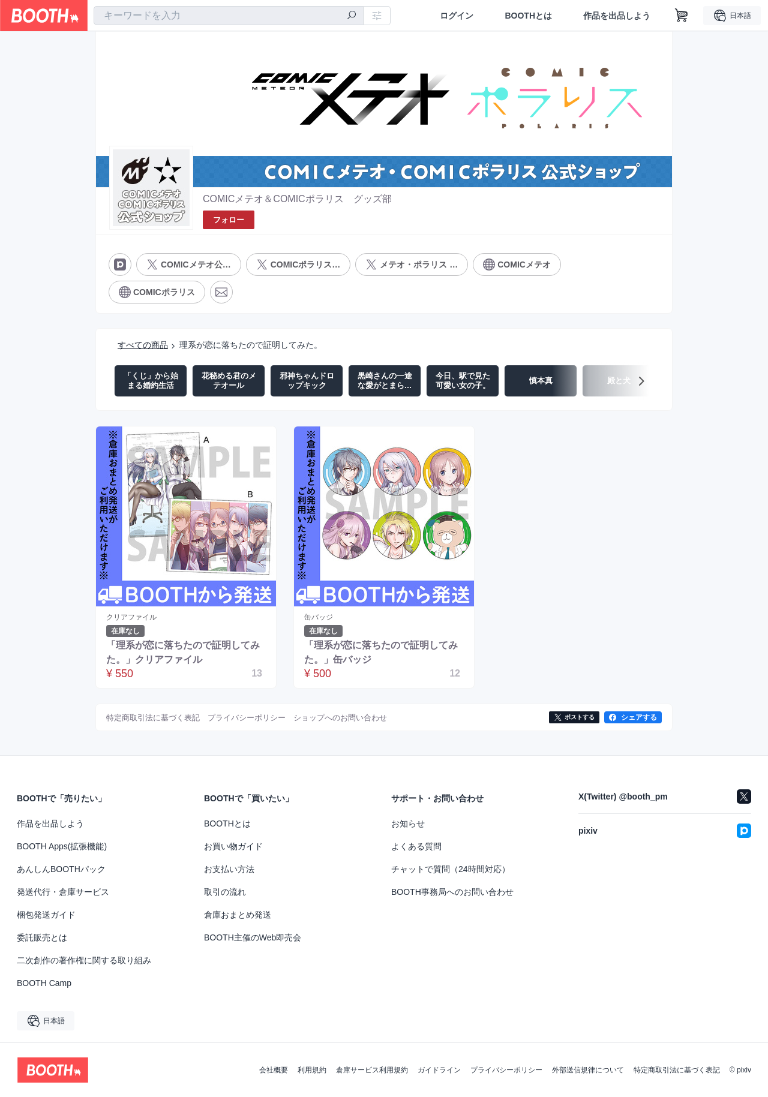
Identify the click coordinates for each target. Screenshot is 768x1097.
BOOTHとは (528, 15)
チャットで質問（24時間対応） (450, 869)
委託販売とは (42, 937)
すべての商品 (143, 345)
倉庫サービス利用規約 (372, 1070)
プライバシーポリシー (506, 1070)
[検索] (351, 16)
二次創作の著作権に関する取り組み (84, 960)
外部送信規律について (588, 1070)
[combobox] (229, 15)
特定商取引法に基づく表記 (677, 1070)
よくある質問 (416, 846)
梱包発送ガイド (46, 914)
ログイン (456, 15)
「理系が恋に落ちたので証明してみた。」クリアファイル (183, 652)
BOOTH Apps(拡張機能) (62, 846)
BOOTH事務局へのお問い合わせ (452, 892)
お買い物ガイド (233, 846)
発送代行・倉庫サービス (63, 892)
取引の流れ (225, 892)
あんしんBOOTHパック (61, 869)
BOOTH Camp (44, 983)
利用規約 (312, 1070)
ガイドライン (439, 1070)
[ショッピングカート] (681, 15)
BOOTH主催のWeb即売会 (252, 937)
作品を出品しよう (616, 15)
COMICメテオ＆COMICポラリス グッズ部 (297, 199)
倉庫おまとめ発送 (237, 914)
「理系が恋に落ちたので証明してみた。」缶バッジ (381, 652)
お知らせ (408, 823)
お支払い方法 (229, 869)
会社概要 (273, 1070)
